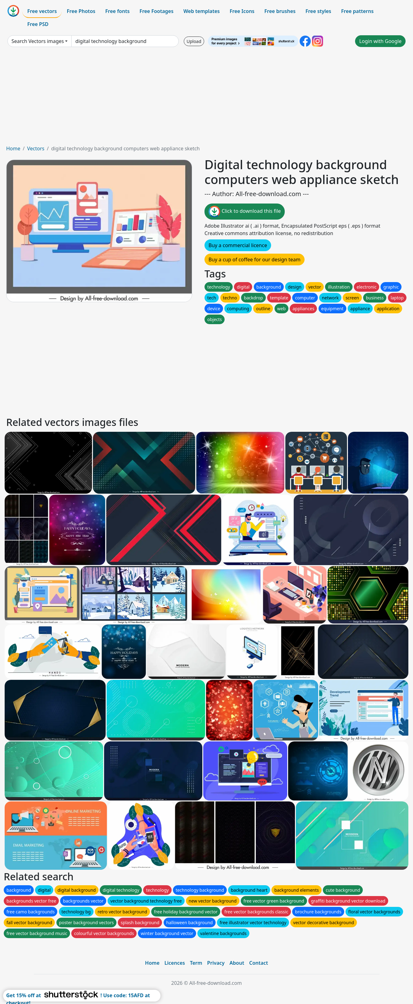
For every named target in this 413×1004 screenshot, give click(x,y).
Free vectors (42, 11)
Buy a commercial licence (238, 245)
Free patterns (357, 11)
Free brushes (280, 11)
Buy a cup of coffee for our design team (255, 259)
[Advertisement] (207, 98)
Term (196, 962)
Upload (194, 41)
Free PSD (37, 24)
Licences (175, 962)
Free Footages (156, 11)
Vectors (35, 148)
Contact (258, 962)
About (237, 962)
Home (13, 148)
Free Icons (242, 11)
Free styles (318, 11)
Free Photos (81, 11)
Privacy (216, 962)
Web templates (201, 11)
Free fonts (117, 11)
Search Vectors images (37, 41)
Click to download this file (245, 211)
